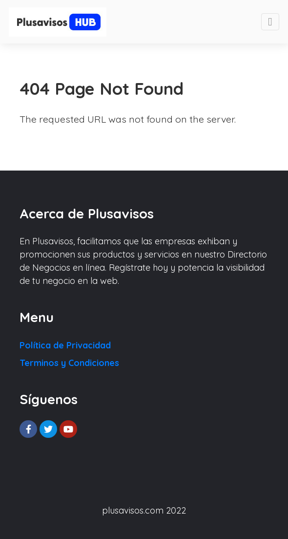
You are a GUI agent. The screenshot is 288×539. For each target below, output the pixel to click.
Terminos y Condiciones (69, 362)
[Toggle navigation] (270, 21)
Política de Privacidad (65, 345)
